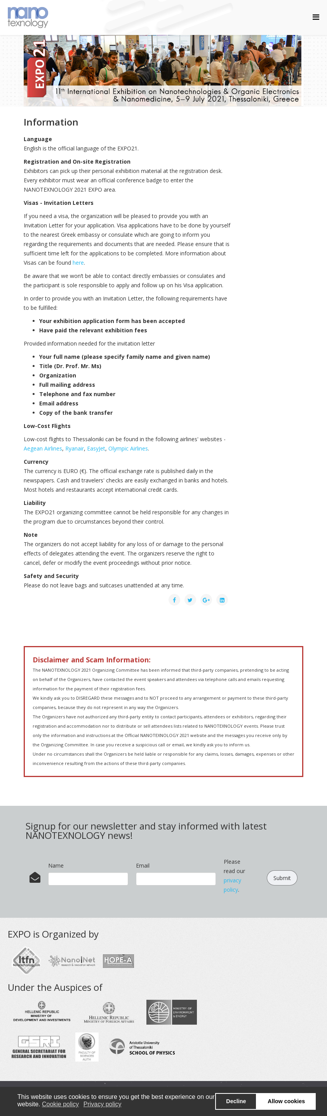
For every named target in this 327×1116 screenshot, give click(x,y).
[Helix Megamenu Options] (316, 17)
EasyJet (96, 448)
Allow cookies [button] (286, 1101)
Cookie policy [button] (60, 1104)
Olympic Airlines (128, 448)
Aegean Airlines (43, 448)
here (78, 262)
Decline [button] (236, 1101)
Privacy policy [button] (102, 1104)
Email (143, 865)
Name (56, 865)
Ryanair (74, 448)
